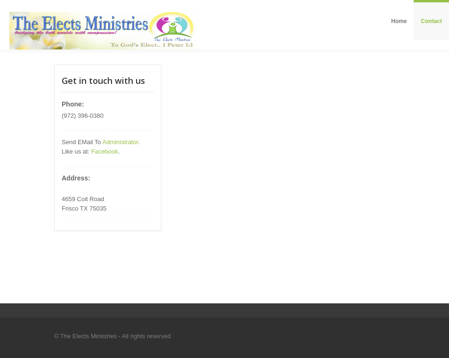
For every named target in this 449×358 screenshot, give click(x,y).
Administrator (120, 142)
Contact (431, 21)
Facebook (104, 151)
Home (399, 21)
